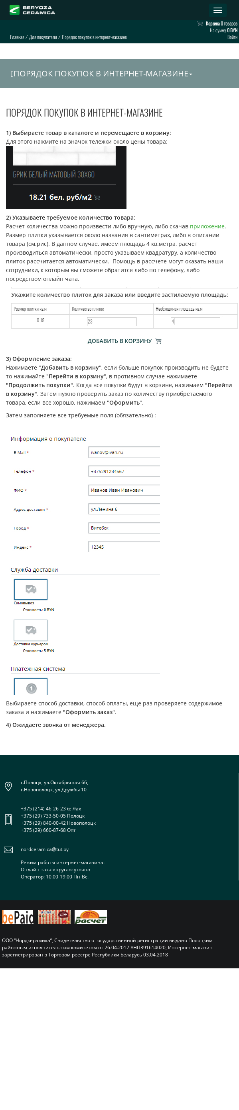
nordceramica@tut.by (45, 849)
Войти (232, 36)
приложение (207, 226)
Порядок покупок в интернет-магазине (101, 73)
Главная (17, 36)
